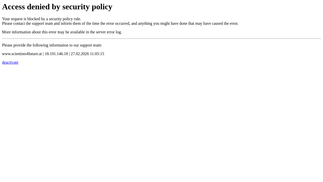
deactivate (10, 62)
